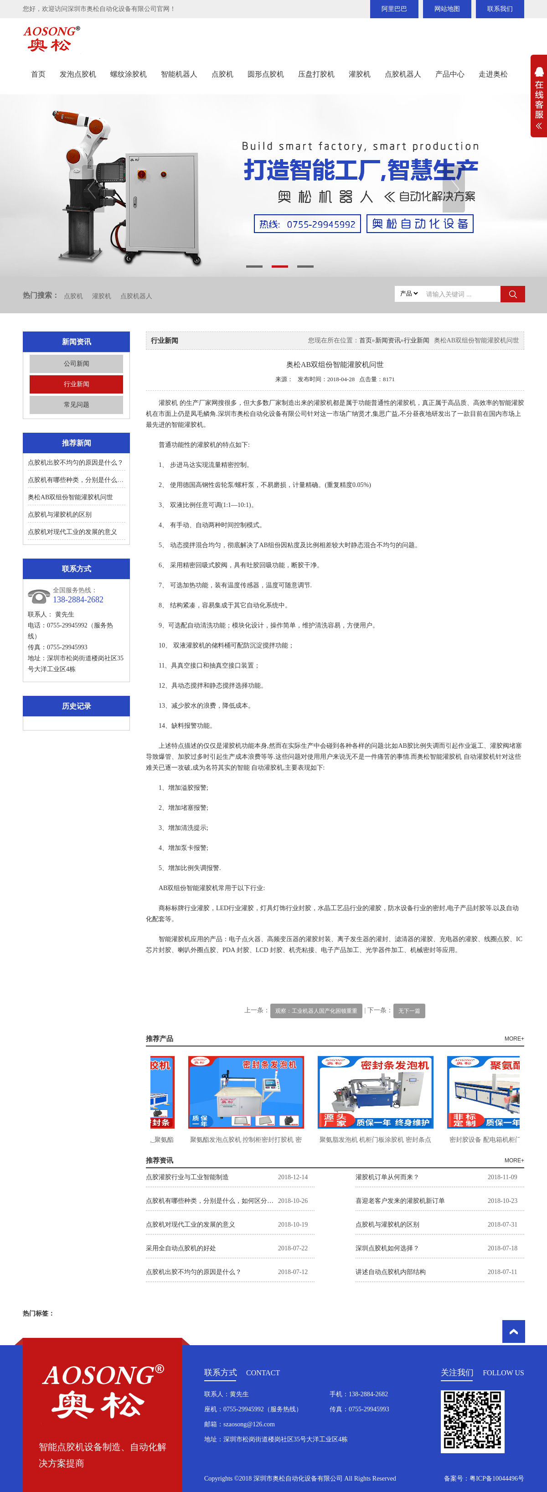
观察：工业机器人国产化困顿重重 (316, 1011)
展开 (539, 103)
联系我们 (500, 8)
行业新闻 (76, 384)
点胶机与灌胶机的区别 (60, 514)
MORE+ (514, 1039)
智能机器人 (179, 74)
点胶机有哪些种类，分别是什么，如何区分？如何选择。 (107, 480)
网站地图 (447, 8)
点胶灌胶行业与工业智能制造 (187, 1177)
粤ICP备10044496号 (497, 1478)
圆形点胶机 (266, 74)
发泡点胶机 (78, 74)
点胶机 (222, 74)
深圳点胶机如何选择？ (387, 1248)
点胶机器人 (403, 74)
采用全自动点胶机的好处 (181, 1248)
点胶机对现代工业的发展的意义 (72, 531)
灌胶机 (360, 74)
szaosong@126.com (249, 1424)
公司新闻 (76, 363)
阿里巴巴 (394, 8)
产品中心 (449, 74)
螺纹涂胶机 (128, 74)
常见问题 (76, 404)
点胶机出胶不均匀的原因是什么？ (76, 462)
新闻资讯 (388, 340)
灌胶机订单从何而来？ (387, 1177)
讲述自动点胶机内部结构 (391, 1272)
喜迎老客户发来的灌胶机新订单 (400, 1200)
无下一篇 (409, 1011)
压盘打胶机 (316, 74)
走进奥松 (493, 74)
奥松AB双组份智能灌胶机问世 (70, 497)
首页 (38, 74)
